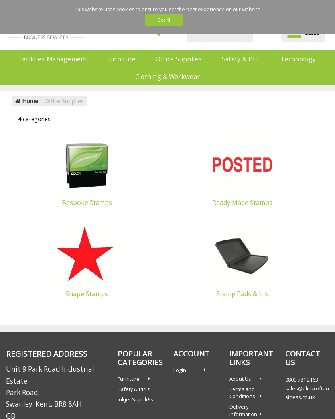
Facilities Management (53, 59)
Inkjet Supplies (135, 399)
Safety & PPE (241, 59)
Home (26, 101)
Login (179, 370)
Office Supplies (178, 59)
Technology (298, 59)
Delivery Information (243, 410)
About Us (240, 378)
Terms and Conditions (242, 393)
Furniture (121, 59)
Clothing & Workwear (167, 76)
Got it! (163, 20)
